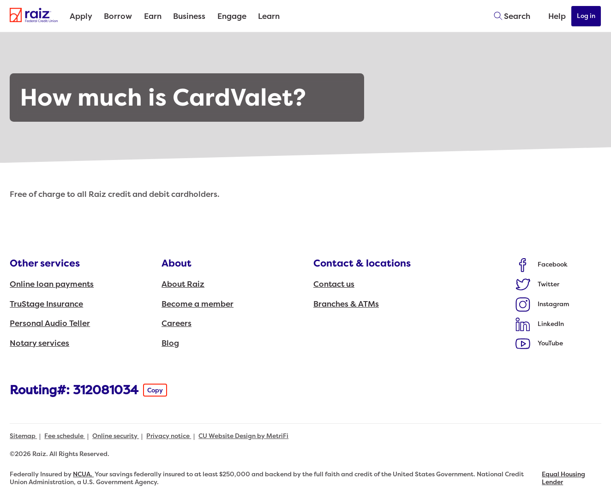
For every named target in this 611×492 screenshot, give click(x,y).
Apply (81, 16)
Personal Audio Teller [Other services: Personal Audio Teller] (50, 323)
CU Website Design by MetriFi (243, 436)
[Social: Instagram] (542, 304)
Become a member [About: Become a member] (198, 304)
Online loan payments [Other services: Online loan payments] (52, 284)
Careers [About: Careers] (177, 323)
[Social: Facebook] (542, 265)
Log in (586, 16)
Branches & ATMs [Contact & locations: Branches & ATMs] (346, 304)
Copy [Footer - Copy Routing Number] (155, 390)
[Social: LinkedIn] (540, 324)
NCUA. (83, 474)
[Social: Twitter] (537, 284)
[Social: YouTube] (539, 343)
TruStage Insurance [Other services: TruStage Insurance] (46, 304)
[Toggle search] (509, 16)
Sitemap (23, 436)
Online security (115, 436)
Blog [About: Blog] (170, 343)
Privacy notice (168, 436)
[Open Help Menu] (551, 16)
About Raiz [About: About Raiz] (183, 284)
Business (189, 16)
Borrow (118, 16)
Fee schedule (64, 436)
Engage (231, 16)
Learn (269, 16)
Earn (153, 16)
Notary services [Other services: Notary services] (39, 343)
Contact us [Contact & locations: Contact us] (333, 284)
